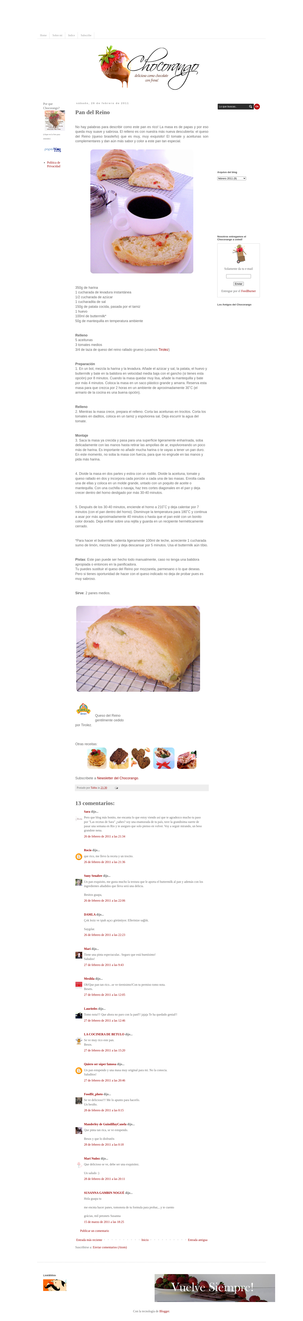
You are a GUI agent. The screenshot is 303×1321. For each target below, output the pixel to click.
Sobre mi (57, 35)
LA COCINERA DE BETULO (104, 1034)
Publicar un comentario (94, 1230)
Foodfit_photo (93, 1094)
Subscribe (86, 35)
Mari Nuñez (92, 1158)
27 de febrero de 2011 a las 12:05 (104, 994)
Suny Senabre (93, 875)
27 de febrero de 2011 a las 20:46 (104, 1080)
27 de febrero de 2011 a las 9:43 (104, 965)
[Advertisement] (113, 16)
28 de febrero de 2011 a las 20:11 (104, 1178)
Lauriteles (90, 1008)
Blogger (164, 1311)
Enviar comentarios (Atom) (110, 1247)
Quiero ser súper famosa (100, 1064)
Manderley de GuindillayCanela (105, 1124)
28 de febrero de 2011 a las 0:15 (104, 1110)
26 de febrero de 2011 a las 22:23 (104, 934)
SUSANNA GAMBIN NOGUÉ (104, 1192)
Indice (71, 35)
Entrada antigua (197, 1240)
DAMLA (90, 914)
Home (43, 35)
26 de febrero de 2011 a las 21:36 (104, 862)
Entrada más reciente (89, 1240)
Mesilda (89, 978)
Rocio (88, 850)
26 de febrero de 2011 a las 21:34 (104, 836)
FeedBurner (248, 291)
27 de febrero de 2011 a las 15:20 (104, 1050)
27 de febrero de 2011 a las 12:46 (104, 1020)
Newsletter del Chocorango (117, 778)
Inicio (145, 1240)
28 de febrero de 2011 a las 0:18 (104, 1144)
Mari (87, 948)
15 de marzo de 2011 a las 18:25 (104, 1222)
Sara (87, 811)
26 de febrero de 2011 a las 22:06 (104, 900)
